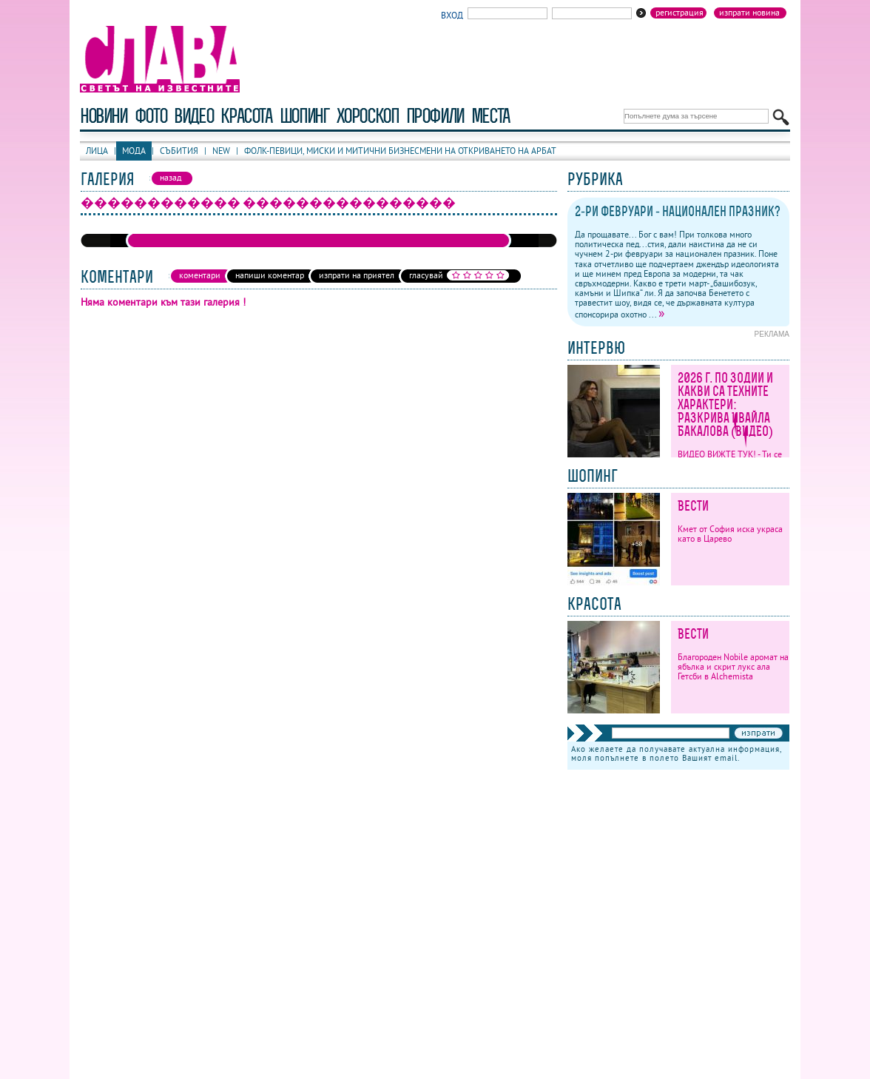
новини (103, 116)
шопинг (304, 116)
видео (193, 116)
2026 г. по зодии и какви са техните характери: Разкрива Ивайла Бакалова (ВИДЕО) (725, 404)
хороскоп (368, 116)
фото (151, 116)
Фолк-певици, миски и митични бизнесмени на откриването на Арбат (400, 150)
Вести (693, 505)
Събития (179, 150)
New (221, 150)
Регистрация (679, 12)
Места (490, 116)
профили (435, 116)
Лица (97, 150)
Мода (134, 150)
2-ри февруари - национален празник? (677, 211)
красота (246, 116)
